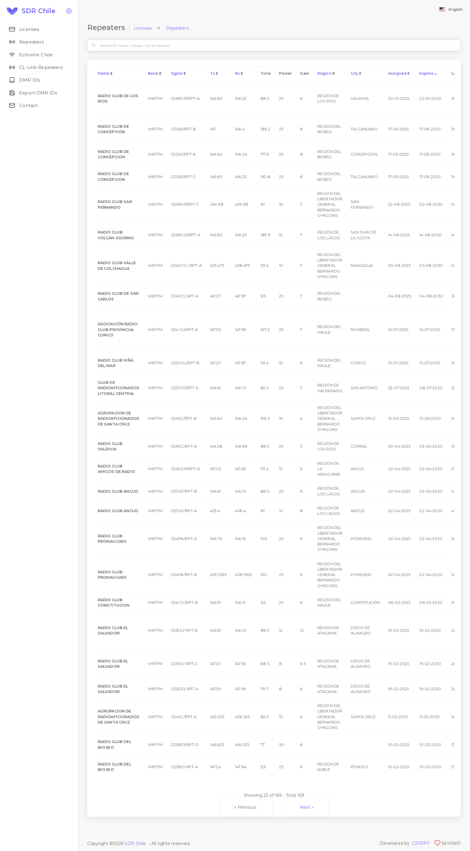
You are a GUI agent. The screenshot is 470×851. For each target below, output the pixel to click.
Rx (237, 73)
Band (153, 73)
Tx (212, 73)
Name (103, 73)
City (354, 73)
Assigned (397, 73)
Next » (307, 807)
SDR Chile (135, 843)
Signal (177, 73)
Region (324, 73)
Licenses (143, 28)
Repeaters (177, 28)
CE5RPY (421, 843)
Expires (426, 73)
